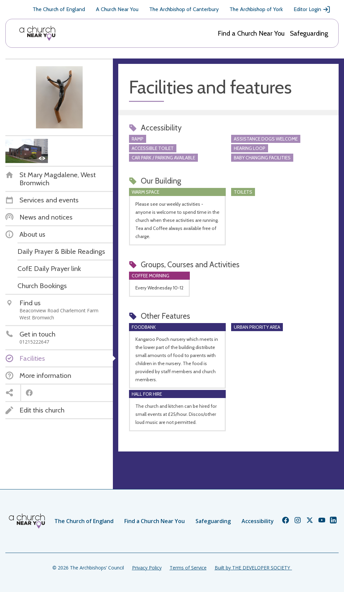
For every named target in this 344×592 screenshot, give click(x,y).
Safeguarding (309, 33)
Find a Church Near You (251, 33)
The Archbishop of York (256, 9)
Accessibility (258, 521)
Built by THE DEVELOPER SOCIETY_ (253, 567)
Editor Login (312, 9)
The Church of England (59, 9)
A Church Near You (117, 9)
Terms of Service (188, 567)
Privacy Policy (147, 567)
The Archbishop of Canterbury (184, 9)
